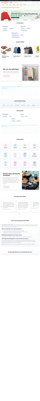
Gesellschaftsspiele (25, 236)
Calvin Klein (35, 105)
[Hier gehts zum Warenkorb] (38, 2)
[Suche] (26, 2)
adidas (5, 105)
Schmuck (17, 236)
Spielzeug (21, 4)
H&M (13, 105)
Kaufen (11, 2)
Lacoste (30, 105)
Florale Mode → (23, 28)
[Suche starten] (32, 2)
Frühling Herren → (11, 28)
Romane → (22, 35)
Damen (3, 4)
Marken (25, 4)
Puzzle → (10, 116)
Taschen (10, 236)
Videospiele (30, 236)
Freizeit (18, 4)
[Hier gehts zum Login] (34, 2)
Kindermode (14, 236)
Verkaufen (16, 2)
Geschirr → (22, 116)
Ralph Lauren (24, 105)
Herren (7, 4)
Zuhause (14, 4)
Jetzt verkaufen (6, 186)
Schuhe (7, 236)
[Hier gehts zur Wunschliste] (36, 2)
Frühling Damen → (5, 28)
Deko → (27, 116)
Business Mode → (29, 28)
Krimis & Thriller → (5, 116)
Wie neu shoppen (6, 75)
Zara (9, 105)
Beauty (20, 236)
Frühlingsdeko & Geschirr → (15, 35)
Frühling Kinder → (5, 30)
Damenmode (4, 236)
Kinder (10, 4)
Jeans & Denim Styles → (24, 30)
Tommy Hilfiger (18, 105)
